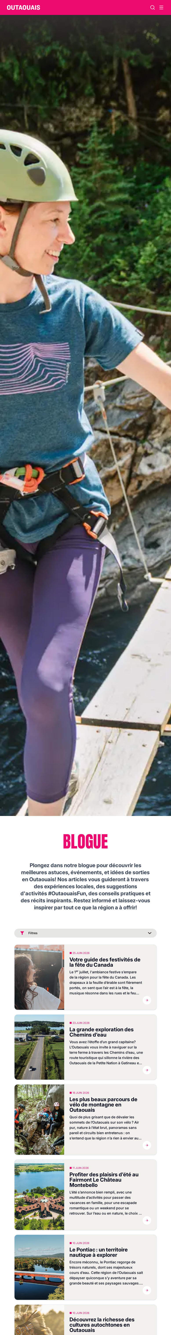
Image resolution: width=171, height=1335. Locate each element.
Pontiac (110, 1262)
